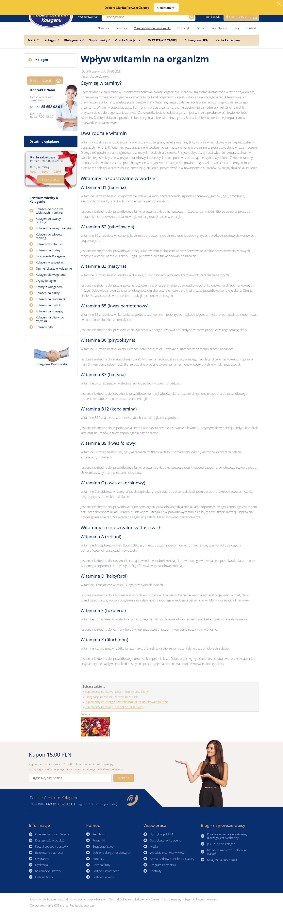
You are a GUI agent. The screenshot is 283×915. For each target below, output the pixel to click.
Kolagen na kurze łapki (222, 859)
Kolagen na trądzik (48, 305)
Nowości (103, 28)
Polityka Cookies (103, 877)
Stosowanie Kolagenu (50, 256)
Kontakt (251, 28)
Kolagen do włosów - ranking (50, 236)
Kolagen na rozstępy (49, 311)
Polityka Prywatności (105, 871)
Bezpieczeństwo (103, 846)
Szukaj (191, 17)
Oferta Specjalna (127, 40)
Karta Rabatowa (228, 40)
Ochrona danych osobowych (111, 852)
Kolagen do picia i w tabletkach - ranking (49, 210)
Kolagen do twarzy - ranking (49, 220)
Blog (237, 28)
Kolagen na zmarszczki (51, 299)
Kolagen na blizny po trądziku (50, 319)
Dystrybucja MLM (161, 834)
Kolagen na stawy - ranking (54, 228)
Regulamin (99, 834)
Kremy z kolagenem (49, 287)
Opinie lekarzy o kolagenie (54, 268)
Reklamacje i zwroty (48, 871)
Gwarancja (42, 858)
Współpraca (219, 28)
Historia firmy (44, 877)
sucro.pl (89, 905)
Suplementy (98, 40)
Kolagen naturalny (48, 250)
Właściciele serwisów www (167, 852)
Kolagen (50, 40)
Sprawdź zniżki (50, 179)
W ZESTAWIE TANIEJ (162, 40)
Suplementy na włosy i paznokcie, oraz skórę (114, 707)
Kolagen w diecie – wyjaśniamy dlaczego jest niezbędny (227, 836)
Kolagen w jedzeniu (49, 244)
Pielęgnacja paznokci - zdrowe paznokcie (111, 697)
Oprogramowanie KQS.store (48, 905)
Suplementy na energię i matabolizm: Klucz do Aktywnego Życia (126, 702)
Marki (32, 40)
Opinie (201, 28)
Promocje (122, 28)
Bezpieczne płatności (49, 852)
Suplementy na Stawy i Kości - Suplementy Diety (116, 691)
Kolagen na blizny (48, 293)
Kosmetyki (183, 28)
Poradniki (98, 840)
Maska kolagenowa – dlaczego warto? (227, 851)
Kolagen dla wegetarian (51, 274)
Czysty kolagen (46, 280)
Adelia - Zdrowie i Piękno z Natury (172, 858)
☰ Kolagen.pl (50, 16)
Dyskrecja (41, 865)
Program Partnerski (163, 865)
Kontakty (98, 858)
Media (154, 846)
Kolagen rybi (44, 327)
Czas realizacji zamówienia (52, 834)
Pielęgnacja (72, 40)
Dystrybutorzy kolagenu (165, 840)
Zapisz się (124, 778)
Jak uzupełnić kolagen (221, 844)
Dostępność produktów (51, 840)
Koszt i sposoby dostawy (51, 846)
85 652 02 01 (48, 106)
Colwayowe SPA (196, 40)
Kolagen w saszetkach (50, 262)
